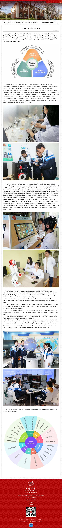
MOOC (53, 2)
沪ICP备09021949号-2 (25, 521)
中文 (59, 2)
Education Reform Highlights (30, 22)
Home (3, 22)
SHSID (49, 2)
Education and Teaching (13, 22)
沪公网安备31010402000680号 (36, 521)
